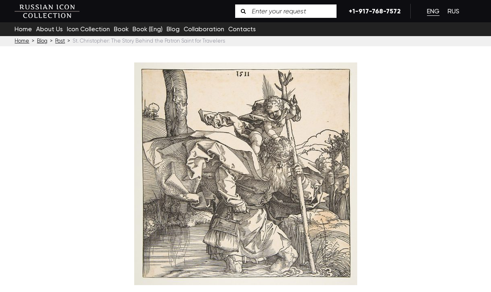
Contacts (242, 29)
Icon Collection (88, 29)
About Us (49, 29)
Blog (173, 29)
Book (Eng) (148, 29)
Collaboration (204, 29)
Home (23, 29)
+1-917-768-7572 (373, 11)
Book (121, 29)
